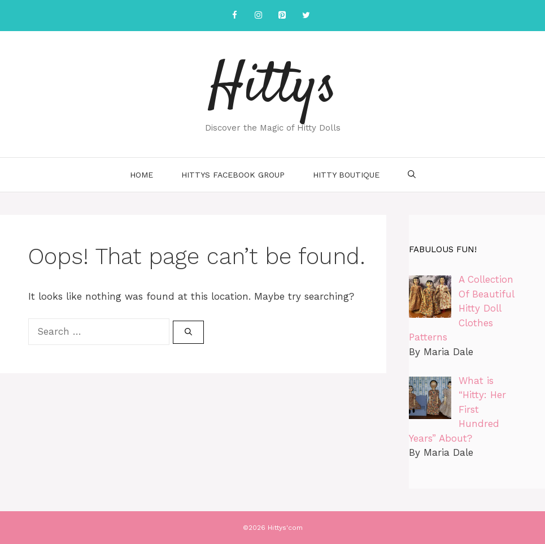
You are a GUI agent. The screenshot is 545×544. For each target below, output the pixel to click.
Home (141, 174)
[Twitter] (306, 15)
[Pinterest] (282, 15)
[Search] (188, 332)
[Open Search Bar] (412, 175)
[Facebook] (235, 15)
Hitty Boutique (346, 174)
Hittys (272, 88)
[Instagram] (258, 15)
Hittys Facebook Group (233, 174)
